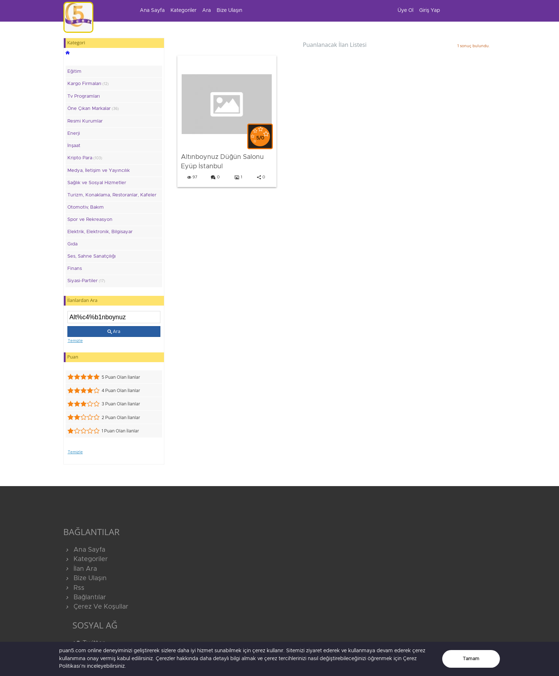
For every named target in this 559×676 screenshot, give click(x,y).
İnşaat (73, 145)
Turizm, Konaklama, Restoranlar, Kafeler (111, 195)
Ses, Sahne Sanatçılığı (91, 256)
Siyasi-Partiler (86, 281)
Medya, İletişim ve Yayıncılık (98, 170)
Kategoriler (183, 10)
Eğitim (74, 71)
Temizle (75, 341)
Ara (206, 10)
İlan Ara (80, 569)
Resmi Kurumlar (85, 121)
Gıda (72, 244)
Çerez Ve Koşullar (95, 607)
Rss (73, 588)
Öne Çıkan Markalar (93, 108)
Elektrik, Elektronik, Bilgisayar (100, 232)
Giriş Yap (429, 10)
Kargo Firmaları (88, 83)
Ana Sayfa (152, 10)
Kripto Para (84, 158)
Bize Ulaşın (229, 10)
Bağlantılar (84, 597)
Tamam (471, 659)
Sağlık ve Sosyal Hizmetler (96, 183)
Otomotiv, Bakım (85, 207)
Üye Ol (405, 10)
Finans (74, 268)
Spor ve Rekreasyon (89, 219)
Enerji (73, 133)
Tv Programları (83, 96)
